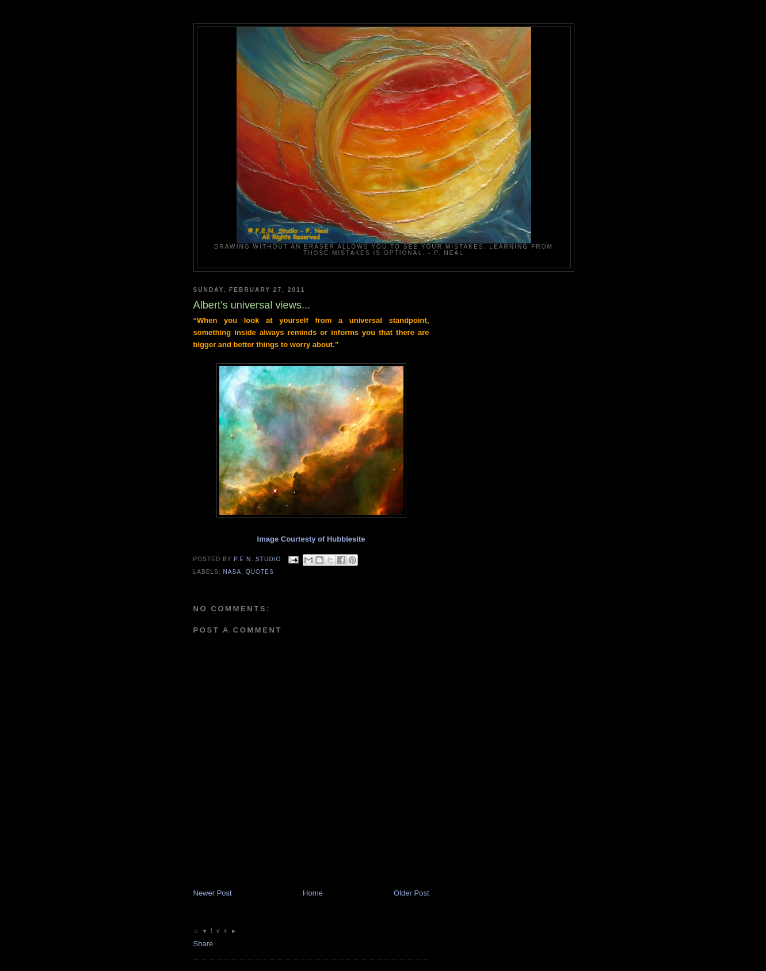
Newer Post (212, 893)
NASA (232, 572)
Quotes (260, 572)
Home (313, 893)
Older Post (411, 893)
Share (203, 943)
